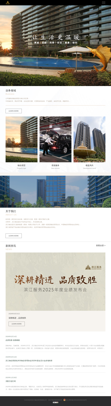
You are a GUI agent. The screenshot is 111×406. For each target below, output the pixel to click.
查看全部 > (101, 245)
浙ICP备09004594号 (55, 400)
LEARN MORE (14, 111)
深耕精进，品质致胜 (17, 318)
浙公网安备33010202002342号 (75, 400)
